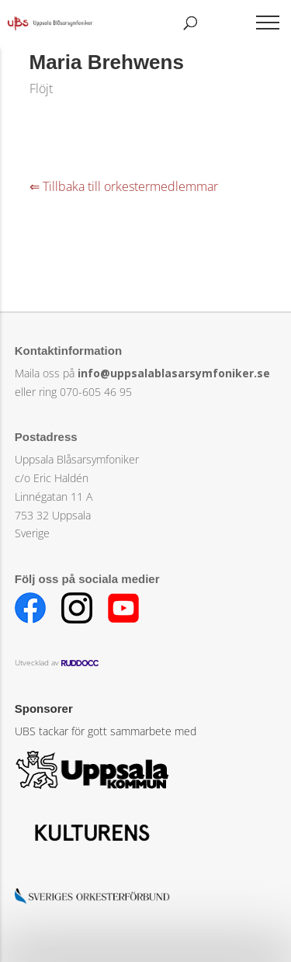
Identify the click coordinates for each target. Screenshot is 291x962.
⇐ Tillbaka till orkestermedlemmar (123, 186)
